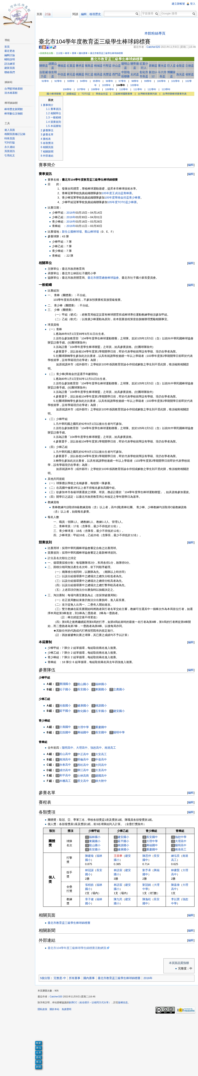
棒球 (67, 53)
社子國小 (65, 689)
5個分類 (45, 978)
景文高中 (83, 780)
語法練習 (9, 63)
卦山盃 (116, 65)
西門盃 (116, 74)
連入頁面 (9, 129)
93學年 (71, 81)
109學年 (109, 89)
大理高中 (82, 747)
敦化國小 (83, 711)
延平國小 (65, 710)
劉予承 (146, 870)
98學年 (135, 81)
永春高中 (65, 764)
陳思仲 (146, 855)
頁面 (39, 14)
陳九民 (118, 899)
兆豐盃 (107, 74)
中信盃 (62, 74)
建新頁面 (9, 67)
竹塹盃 (107, 65)
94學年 (84, 81)
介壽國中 (65, 727)
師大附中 (101, 780)
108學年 (95, 89)
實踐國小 (65, 684)
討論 (48, 14)
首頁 (7, 46)
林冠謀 (89, 870)
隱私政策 (42, 1009)
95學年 (96, 81)
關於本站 (54, 1009)
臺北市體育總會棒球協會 (103, 277)
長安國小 (83, 689)
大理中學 (83, 727)
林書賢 (175, 870)
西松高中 (83, 765)
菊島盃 (89, 65)
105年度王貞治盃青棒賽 (117, 193)
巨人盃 (171, 65)
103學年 (106, 85)
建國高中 (101, 775)
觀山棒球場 (92, 231)
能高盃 (98, 74)
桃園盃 (80, 74)
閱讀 (75, 14)
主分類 (59, 53)
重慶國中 (101, 727)
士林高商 (83, 775)
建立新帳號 (178, 3)
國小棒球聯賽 (54, 93)
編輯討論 (9, 55)
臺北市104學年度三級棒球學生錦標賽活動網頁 (77, 948)
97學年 (122, 81)
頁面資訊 (9, 151)
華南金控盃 (102, 93)
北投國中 (65, 732)
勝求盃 (80, 65)
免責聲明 (66, 1009)
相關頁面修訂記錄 (14, 134)
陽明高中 (67, 747)
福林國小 (101, 684)
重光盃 (162, 65)
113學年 (166, 89)
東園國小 (101, 689)
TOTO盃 (86, 93)
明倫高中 (83, 759)
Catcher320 (56, 996)
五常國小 (101, 711)
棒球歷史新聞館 (13, 109)
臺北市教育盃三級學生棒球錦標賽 (106, 53)
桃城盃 (98, 65)
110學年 (123, 89)
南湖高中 (65, 759)
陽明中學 (119, 732)
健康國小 (83, 705)
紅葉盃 (71, 65)
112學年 (152, 89)
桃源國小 (101, 705)
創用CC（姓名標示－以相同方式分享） (90, 1002)
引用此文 (9, 155)
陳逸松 (146, 899)
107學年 (81, 89)
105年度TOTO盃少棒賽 (122, 202)
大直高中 (101, 770)
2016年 (70, 212)
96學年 (109, 81)
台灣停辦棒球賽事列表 (175, 93)
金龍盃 (180, 65)
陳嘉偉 (175, 884)
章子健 (89, 899)
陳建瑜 (89, 855)
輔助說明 (9, 59)
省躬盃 (189, 74)
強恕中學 (180, 837)
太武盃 (134, 74)
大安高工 (101, 754)
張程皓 (89, 884)
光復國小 (65, 705)
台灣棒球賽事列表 (147, 93)
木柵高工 (65, 780)
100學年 (161, 81)
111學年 (137, 89)
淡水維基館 (11, 92)
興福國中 (83, 732)
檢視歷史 (95, 14)
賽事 (74, 53)
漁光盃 (180, 74)
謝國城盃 (71, 93)
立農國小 (119, 689)
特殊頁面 (9, 138)
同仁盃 (89, 74)
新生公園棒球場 (72, 231)
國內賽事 (83, 53)
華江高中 (83, 770)
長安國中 (101, 732)
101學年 (175, 81)
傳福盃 (62, 65)
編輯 (191, 164)
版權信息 (123, 1002)
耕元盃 (71, 74)
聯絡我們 (9, 72)
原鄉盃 (153, 65)
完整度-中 (60, 978)
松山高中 (65, 754)
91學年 (45, 81)
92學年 (58, 81)
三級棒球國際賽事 (122, 93)
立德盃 (189, 65)
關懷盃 (43, 65)
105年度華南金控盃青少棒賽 (122, 197)
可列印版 (9, 142)
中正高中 (83, 754)
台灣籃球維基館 (13, 88)
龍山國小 (83, 684)
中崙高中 (101, 759)
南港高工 (110, 747)
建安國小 (119, 711)
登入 (192, 3)
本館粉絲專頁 (154, 33)
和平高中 (65, 775)
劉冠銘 (146, 884)
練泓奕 (175, 855)
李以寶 (175, 899)
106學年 (67, 89)
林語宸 (118, 870)
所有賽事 (74, 978)
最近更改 (9, 50)
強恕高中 (96, 747)
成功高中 (65, 770)
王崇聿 (118, 855)
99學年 (148, 81)
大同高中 (101, 765)
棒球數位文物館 (13, 113)
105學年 (134, 85)
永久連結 (9, 147)
